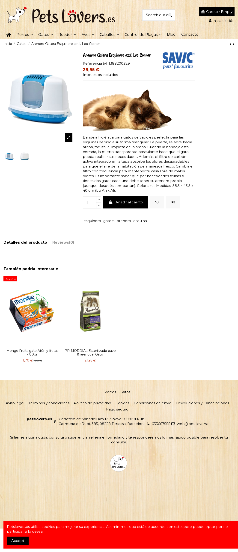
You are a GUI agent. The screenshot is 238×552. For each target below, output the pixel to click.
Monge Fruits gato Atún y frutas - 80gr (32, 353)
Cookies (122, 403)
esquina (140, 221)
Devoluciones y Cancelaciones (202, 403)
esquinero (92, 221)
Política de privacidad (92, 403)
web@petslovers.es (194, 424)
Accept (17, 540)
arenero (124, 221)
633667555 (161, 424)
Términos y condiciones (49, 403)
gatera (109, 221)
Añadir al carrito (125, 202)
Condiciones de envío (152, 403)
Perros (110, 392)
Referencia (92, 63)
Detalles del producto (25, 242)
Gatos (125, 392)
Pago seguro (117, 409)
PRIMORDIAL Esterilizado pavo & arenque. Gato (90, 353)
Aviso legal (15, 403)
